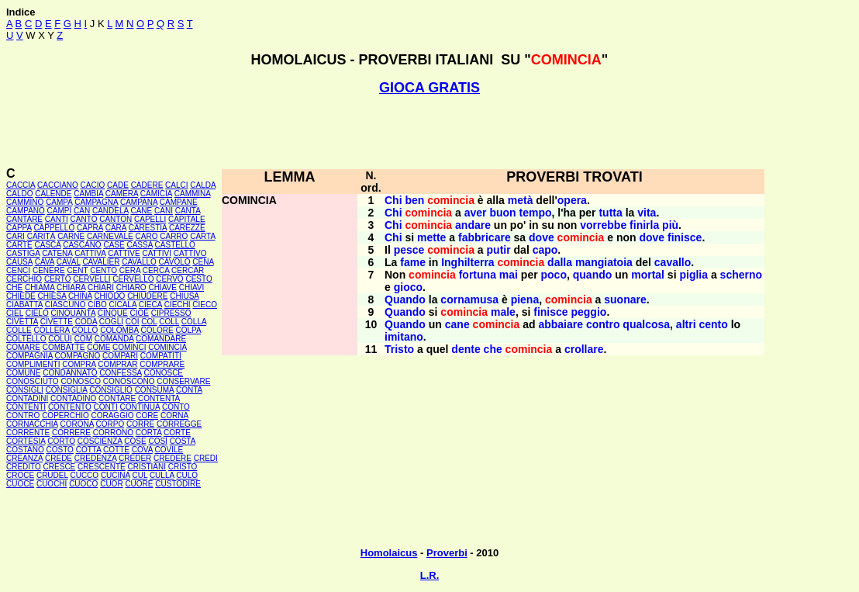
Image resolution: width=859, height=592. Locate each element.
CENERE (49, 270)
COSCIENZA (100, 441)
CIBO (97, 304)
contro (603, 324)
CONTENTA (159, 398)
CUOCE (20, 483)
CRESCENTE (102, 466)
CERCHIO (24, 279)
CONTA (189, 390)
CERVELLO (133, 279)
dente (465, 349)
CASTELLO (175, 245)
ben (414, 200)
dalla (559, 262)
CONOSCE (163, 373)
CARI (15, 236)
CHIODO (109, 296)
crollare (584, 349)
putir (499, 250)
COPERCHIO (65, 415)
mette (431, 237)
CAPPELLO (53, 227)
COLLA (193, 321)
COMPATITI (160, 355)
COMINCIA (167, 347)
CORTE (177, 432)
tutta (610, 212)
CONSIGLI (24, 390)
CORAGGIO (112, 415)
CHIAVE (162, 287)
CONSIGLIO (111, 390)
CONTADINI (27, 398)
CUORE (139, 483)
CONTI (106, 407)
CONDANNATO (70, 373)
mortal (647, 274)
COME (98, 347)
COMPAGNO (78, 355)
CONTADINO (73, 398)
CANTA (188, 210)
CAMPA (59, 202)
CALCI (176, 185)
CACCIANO (57, 185)
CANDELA (110, 210)
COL (149, 321)
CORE (147, 415)
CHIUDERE (147, 296)
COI (133, 321)
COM (83, 338)
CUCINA (115, 475)
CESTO (198, 279)
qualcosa (646, 324)
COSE (135, 441)
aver (475, 212)
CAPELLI (150, 219)
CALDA (203, 185)
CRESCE (59, 466)
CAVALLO (139, 262)
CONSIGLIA (67, 390)
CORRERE (71, 432)
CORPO (110, 424)
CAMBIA (88, 193)
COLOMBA (119, 330)
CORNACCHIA (32, 424)
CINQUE (113, 313)
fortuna (477, 274)
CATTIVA (89, 253)
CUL (139, 475)
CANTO (84, 219)
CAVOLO (175, 262)
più (670, 225)
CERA (129, 270)
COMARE (23, 347)
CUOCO (83, 483)
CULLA (162, 475)
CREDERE (172, 458)
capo (545, 250)
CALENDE (53, 193)
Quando (405, 299)
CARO (147, 236)
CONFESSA (120, 373)
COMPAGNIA (29, 355)
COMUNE (23, 373)
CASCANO (82, 245)
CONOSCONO (129, 381)
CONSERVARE (183, 381)
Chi (393, 200)
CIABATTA (24, 304)
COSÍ (157, 441)
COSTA (182, 441)
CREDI (206, 458)
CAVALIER (100, 262)
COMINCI (129, 347)
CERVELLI (91, 279)
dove (541, 237)
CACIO (93, 185)
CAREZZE (187, 227)
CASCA (48, 245)
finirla (644, 225)
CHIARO (131, 287)
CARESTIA (148, 227)
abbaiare (560, 324)
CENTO (103, 270)
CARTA (202, 236)
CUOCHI (51, 483)
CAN (82, 210)
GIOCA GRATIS (429, 87)
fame (413, 262)
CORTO (61, 441)
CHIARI (101, 287)
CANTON (115, 219)
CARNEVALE (110, 236)
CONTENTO (69, 407)
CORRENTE (28, 432)
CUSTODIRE (178, 483)
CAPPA (19, 227)
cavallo (672, 262)
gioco (408, 287)
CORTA (149, 432)
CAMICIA (156, 193)
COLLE (19, 330)
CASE (113, 245)
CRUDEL (52, 475)
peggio (588, 312)
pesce (409, 250)
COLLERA (52, 330)
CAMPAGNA (96, 202)
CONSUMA (154, 390)
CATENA (57, 253)
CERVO (169, 279)
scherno (741, 274)
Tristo (399, 349)
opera (572, 200)
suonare (625, 299)
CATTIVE (124, 253)
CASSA (139, 245)
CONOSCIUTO (32, 381)
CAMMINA (192, 193)
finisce (685, 237)
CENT (77, 270)
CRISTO (183, 466)
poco (554, 274)
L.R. (430, 575)
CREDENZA (95, 458)
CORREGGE (179, 424)
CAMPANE (179, 202)
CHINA (80, 296)
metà (520, 200)
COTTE (116, 449)
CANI (163, 210)
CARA (115, 227)
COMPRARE (162, 364)
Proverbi (446, 553)
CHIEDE (21, 296)
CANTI (56, 219)
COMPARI (120, 355)
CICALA (122, 304)
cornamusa (469, 299)
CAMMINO (24, 202)
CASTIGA (23, 253)
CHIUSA (184, 296)
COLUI (60, 338)
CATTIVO (190, 253)
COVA (142, 449)
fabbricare (484, 237)
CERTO (57, 279)
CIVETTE (56, 321)
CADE (118, 185)
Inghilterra (467, 262)
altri (686, 324)
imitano (404, 337)
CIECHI (177, 304)
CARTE (19, 245)
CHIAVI (192, 287)
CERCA (156, 270)
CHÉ (14, 287)
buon (502, 212)
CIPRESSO (171, 313)
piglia (693, 274)
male (503, 312)
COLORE (156, 330)
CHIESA (52, 296)
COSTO (60, 449)
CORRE (140, 424)
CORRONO (113, 432)
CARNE (71, 236)
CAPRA (90, 227)
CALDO (19, 193)
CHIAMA (39, 287)
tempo (535, 212)
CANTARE (24, 219)
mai (508, 274)
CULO (187, 475)
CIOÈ (139, 313)
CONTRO (23, 415)
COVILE (169, 449)
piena (525, 299)
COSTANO (25, 449)
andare (473, 225)
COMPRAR (117, 364)
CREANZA (24, 458)
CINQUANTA (72, 313)
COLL (169, 321)
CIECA (150, 304)
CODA (86, 321)
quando (592, 274)
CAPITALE (186, 219)
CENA (202, 262)
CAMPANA (138, 202)
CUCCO (84, 475)
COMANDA (114, 338)
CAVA (44, 262)
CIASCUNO (65, 304)
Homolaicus (389, 553)
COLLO (85, 330)
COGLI (111, 321)
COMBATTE (64, 347)
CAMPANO (25, 210)
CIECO (204, 304)
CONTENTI (26, 407)
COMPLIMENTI (33, 364)
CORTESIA (25, 441)
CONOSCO (80, 381)
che (493, 349)
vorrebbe (603, 225)
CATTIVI (156, 253)
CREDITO (23, 466)
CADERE (147, 185)
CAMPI (59, 210)
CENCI (18, 270)
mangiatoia (604, 262)
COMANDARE (161, 338)
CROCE (20, 475)
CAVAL (69, 262)
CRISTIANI (147, 466)
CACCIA (20, 185)
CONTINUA (140, 407)
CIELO (37, 313)
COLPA (188, 330)
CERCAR (187, 270)
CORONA (76, 424)
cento (713, 324)
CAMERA (121, 193)
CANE (141, 210)
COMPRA (78, 364)
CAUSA (19, 262)
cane (457, 324)
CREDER (135, 458)
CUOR (111, 483)
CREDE (58, 458)
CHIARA (71, 287)
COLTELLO (26, 338)
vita (646, 212)
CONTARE (117, 398)
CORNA (174, 415)
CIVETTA (22, 321)
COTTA (89, 449)
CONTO (176, 407)
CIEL (14, 313)
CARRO (174, 236)
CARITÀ (41, 236)
